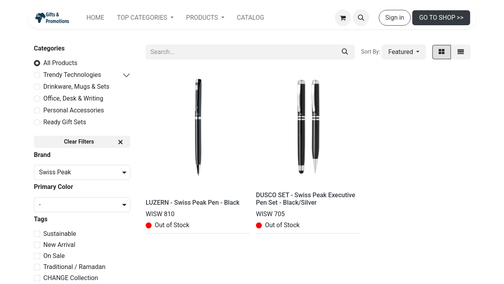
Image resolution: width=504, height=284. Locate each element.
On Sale (54, 256)
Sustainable (59, 233)
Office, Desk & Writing (73, 98)
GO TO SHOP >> (441, 17)
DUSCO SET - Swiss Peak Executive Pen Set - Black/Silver (305, 198)
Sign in (394, 17)
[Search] (345, 52)
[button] (361, 17)
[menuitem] (95, 18)
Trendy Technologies (72, 74)
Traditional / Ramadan (74, 267)
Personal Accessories (73, 110)
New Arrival (59, 244)
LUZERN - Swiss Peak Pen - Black (192, 202)
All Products (60, 63)
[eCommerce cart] (343, 17)
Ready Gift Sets (64, 122)
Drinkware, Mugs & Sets (76, 86)
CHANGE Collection (70, 278)
